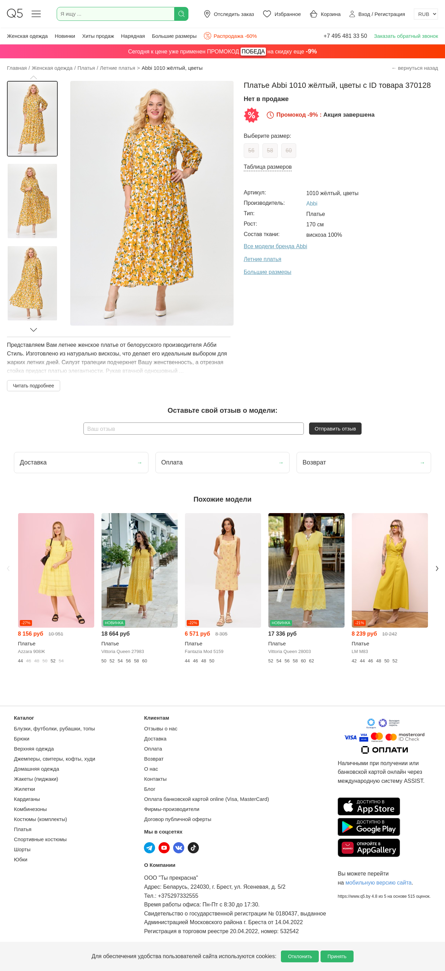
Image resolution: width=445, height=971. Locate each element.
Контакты (155, 779)
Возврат (153, 759)
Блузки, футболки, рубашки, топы (54, 728)
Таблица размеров (268, 167)
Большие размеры (174, 36)
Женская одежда (27, 36)
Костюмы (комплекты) (40, 819)
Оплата (153, 749)
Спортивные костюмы (40, 839)
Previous (8, 568)
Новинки (65, 36)
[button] (33, 77)
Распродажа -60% (230, 36)
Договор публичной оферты (177, 819)
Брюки (21, 739)
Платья (22, 829)
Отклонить (300, 956)
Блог (149, 789)
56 (251, 150)
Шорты (22, 849)
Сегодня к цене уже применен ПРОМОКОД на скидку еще (222, 52)
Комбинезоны (30, 809)
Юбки (20, 859)
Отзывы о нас (160, 728)
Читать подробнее (33, 385)
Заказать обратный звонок (406, 36)
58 (270, 150)
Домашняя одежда (36, 769)
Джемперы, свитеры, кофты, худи (54, 759)
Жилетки (24, 789)
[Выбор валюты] (426, 14)
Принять (337, 956)
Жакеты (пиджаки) (36, 779)
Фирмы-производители (171, 809)
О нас (151, 769)
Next (437, 568)
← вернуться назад (414, 68)
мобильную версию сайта (379, 883)
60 (289, 150)
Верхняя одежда (34, 749)
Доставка (155, 739)
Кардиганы (27, 799)
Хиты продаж (98, 36)
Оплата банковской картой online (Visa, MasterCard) (206, 799)
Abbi (311, 204)
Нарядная (133, 36)
